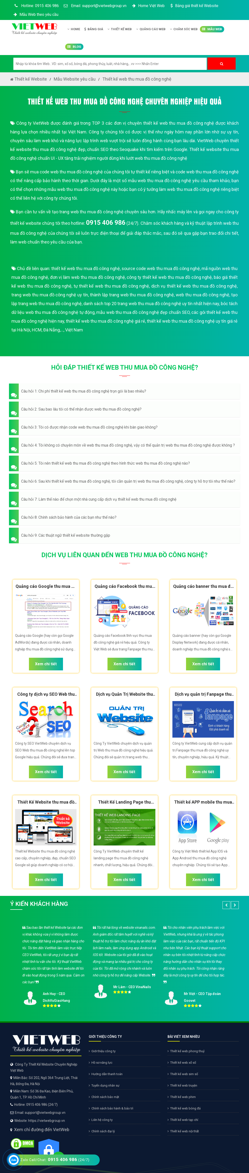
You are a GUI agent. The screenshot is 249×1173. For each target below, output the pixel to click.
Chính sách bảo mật (104, 1097)
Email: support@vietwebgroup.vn (95, 5)
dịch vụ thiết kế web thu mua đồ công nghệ (194, 286)
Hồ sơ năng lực (100, 1062)
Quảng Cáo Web (151, 29)
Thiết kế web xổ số (182, 1062)
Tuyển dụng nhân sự (104, 1085)
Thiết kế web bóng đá (184, 1108)
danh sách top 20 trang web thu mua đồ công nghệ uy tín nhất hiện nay (151, 303)
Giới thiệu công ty (102, 1051)
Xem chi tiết (46, 664)
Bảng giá (93, 29)
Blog (74, 47)
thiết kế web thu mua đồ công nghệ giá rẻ (105, 321)
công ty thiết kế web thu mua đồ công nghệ (169, 277)
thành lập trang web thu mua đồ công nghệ (132, 294)
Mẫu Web (212, 29)
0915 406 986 (105, 222)
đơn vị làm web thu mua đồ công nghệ (87, 277)
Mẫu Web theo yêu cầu (35, 14)
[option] (124, 965)
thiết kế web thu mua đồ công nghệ (85, 268)
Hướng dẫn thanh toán (106, 1074)
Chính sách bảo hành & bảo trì (111, 1108)
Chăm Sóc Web (184, 29)
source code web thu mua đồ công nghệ (161, 268)
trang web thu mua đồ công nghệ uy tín (49, 294)
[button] (124, 391)
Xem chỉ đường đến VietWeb (41, 1129)
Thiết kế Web (119, 29)
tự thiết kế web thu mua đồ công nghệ (111, 286)
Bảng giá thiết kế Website (193, 5)
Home (73, 29)
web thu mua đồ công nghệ (202, 294)
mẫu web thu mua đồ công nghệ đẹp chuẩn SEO (143, 312)
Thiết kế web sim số (183, 1074)
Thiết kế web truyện (182, 1085)
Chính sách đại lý (102, 1131)
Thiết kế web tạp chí (183, 1120)
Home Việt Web (148, 5)
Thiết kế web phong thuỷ (186, 1051)
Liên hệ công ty (101, 1120)
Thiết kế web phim (182, 1097)
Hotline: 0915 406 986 (36, 5)
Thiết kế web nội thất (183, 1131)
